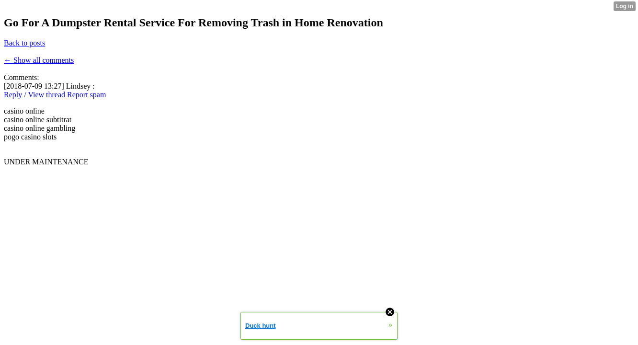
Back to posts (24, 43)
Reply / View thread (34, 95)
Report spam (86, 95)
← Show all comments (39, 60)
